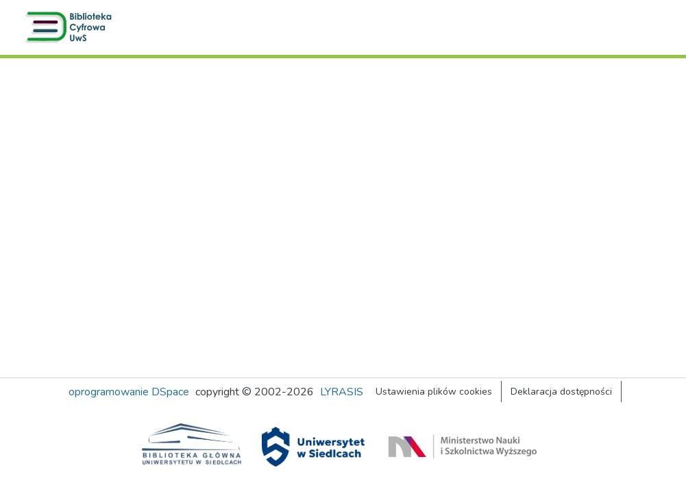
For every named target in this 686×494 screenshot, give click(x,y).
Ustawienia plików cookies (434, 391)
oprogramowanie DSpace (129, 391)
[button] (71, 27)
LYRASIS (341, 391)
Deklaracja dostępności (561, 391)
